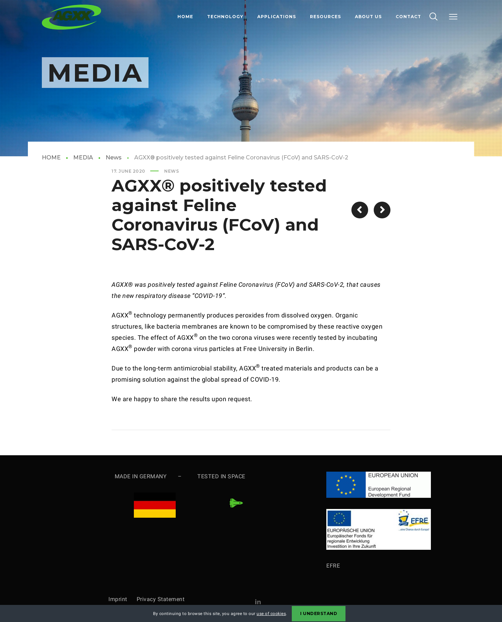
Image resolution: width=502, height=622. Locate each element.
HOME (51, 157)
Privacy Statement (161, 599)
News (114, 157)
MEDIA (83, 157)
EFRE (333, 565)
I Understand (318, 613)
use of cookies (271, 613)
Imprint (122, 599)
